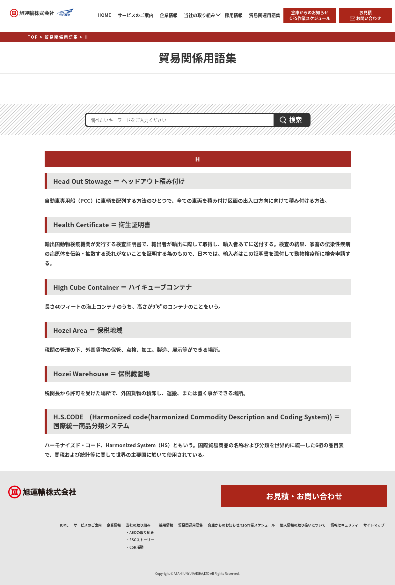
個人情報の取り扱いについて (303, 525)
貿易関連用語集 (264, 15)
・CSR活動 (134, 547)
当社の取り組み (199, 15)
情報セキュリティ (344, 525)
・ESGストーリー (140, 540)
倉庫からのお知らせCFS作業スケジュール (309, 15)
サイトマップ (373, 525)
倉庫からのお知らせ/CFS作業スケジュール (241, 525)
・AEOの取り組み (140, 532)
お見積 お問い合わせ (365, 15)
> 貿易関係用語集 (59, 37)
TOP (33, 37)
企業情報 (169, 15)
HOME (104, 15)
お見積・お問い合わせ (304, 496)
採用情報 (234, 15)
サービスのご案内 (135, 15)
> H (84, 37)
